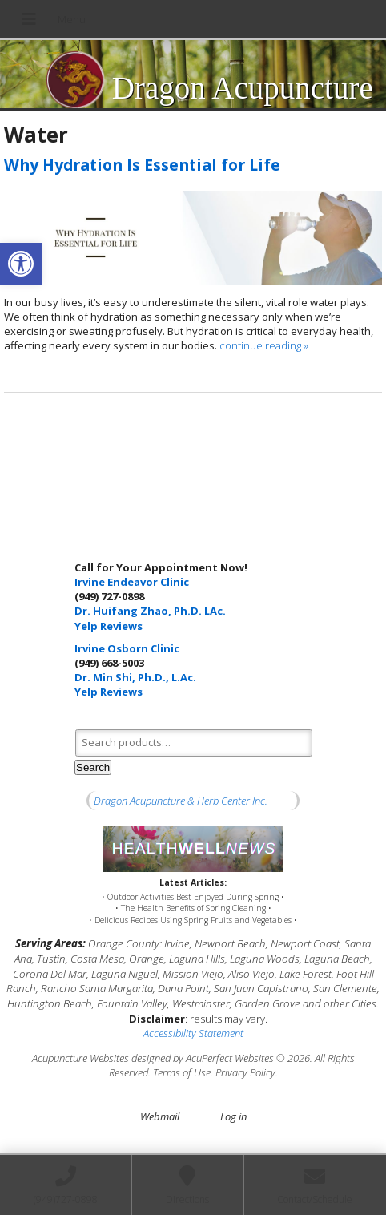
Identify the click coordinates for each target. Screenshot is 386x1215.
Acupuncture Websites (80, 1058)
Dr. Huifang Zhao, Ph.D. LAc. (150, 610)
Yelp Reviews (108, 626)
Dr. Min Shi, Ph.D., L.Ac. (135, 677)
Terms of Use (182, 1072)
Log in (233, 1116)
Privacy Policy (245, 1072)
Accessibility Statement (193, 1033)
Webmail (159, 1116)
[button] (21, 264)
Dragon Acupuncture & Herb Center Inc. (180, 800)
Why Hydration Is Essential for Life (142, 165)
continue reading (263, 345)
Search (93, 767)
